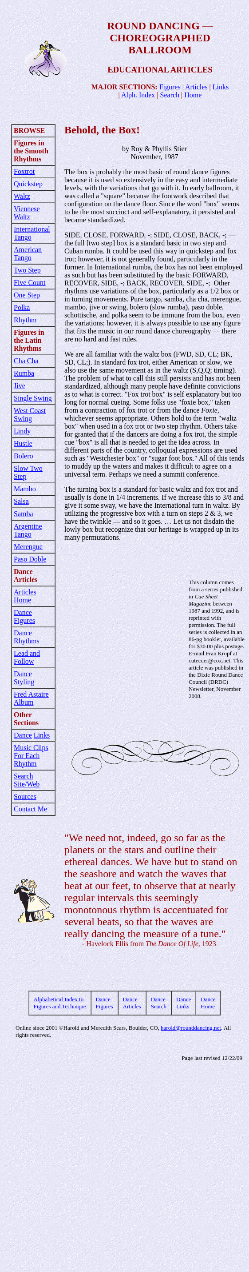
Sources (25, 796)
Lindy (22, 431)
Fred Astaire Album (31, 698)
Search (170, 95)
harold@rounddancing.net (191, 1027)
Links (221, 87)
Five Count (30, 282)
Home (193, 95)
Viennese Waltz (27, 213)
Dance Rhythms (27, 637)
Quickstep (28, 184)
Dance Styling (24, 678)
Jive (19, 385)
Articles (196, 87)
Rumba (24, 373)
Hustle (23, 443)
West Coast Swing (30, 414)
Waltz (22, 196)
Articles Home (25, 596)
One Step (27, 295)
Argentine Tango (28, 530)
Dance (23, 735)
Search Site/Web (27, 780)
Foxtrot (24, 171)
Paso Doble (30, 559)
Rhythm (25, 320)
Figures (170, 87)
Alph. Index (138, 95)
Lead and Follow (27, 657)
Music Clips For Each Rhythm (31, 755)
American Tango (28, 253)
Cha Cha (26, 361)
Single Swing (33, 398)
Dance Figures (24, 616)
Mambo (25, 489)
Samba (23, 514)
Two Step (27, 270)
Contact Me (30, 809)
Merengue (28, 546)
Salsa (21, 501)
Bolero (23, 456)
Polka (22, 307)
